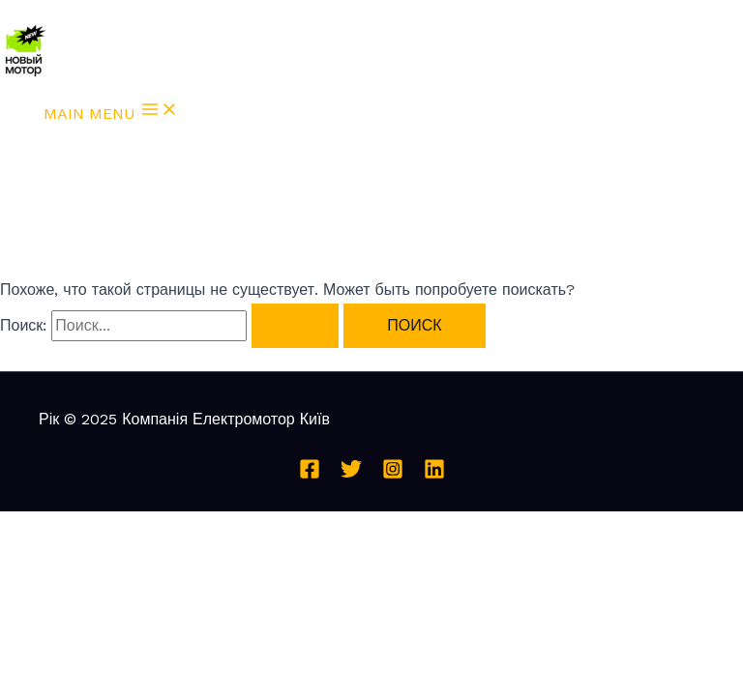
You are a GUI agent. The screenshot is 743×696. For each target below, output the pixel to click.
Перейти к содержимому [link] (88, 12)
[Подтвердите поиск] (295, 326)
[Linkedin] (434, 474)
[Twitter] (351, 474)
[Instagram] (392, 474)
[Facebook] (309, 474)
